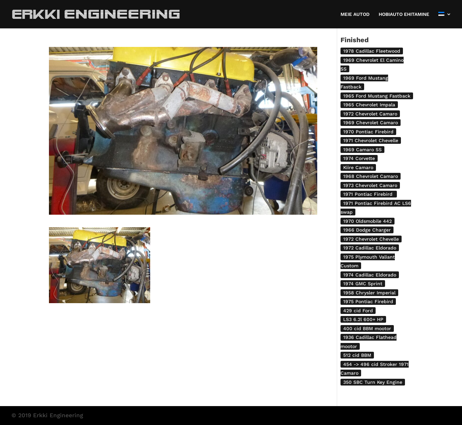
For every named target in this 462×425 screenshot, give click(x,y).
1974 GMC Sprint (362, 283)
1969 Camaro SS (362, 149)
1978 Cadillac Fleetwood (371, 51)
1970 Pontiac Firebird (368, 131)
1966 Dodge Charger (367, 230)
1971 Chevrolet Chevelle (370, 140)
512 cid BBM (357, 355)
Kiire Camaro (358, 167)
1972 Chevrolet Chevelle (371, 239)
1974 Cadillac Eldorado (369, 274)
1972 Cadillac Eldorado (369, 247)
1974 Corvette (359, 158)
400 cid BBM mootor (367, 328)
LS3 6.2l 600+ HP (363, 319)
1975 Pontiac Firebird (368, 301)
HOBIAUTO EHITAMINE (404, 14)
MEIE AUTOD (355, 14)
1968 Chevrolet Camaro (370, 176)
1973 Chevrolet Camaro (370, 185)
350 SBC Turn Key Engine (372, 382)
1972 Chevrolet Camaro (370, 113)
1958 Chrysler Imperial (369, 292)
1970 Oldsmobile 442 (367, 221)
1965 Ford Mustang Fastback (376, 96)
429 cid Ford (358, 310)
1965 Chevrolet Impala (369, 104)
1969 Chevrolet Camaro (370, 122)
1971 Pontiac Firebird (368, 194)
